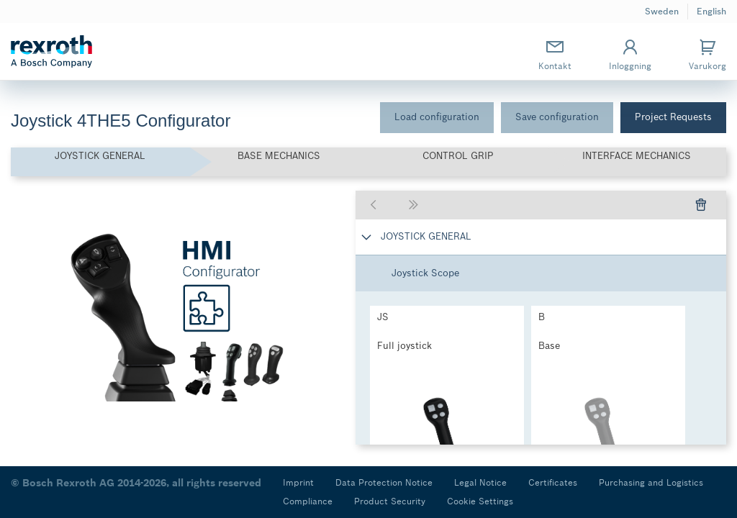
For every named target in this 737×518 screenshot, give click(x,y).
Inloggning (630, 54)
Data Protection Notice (384, 482)
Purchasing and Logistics (651, 482)
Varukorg (707, 54)
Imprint (298, 482)
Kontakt (554, 54)
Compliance (308, 501)
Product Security (389, 501)
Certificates (552, 482)
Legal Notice (480, 482)
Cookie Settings (480, 501)
